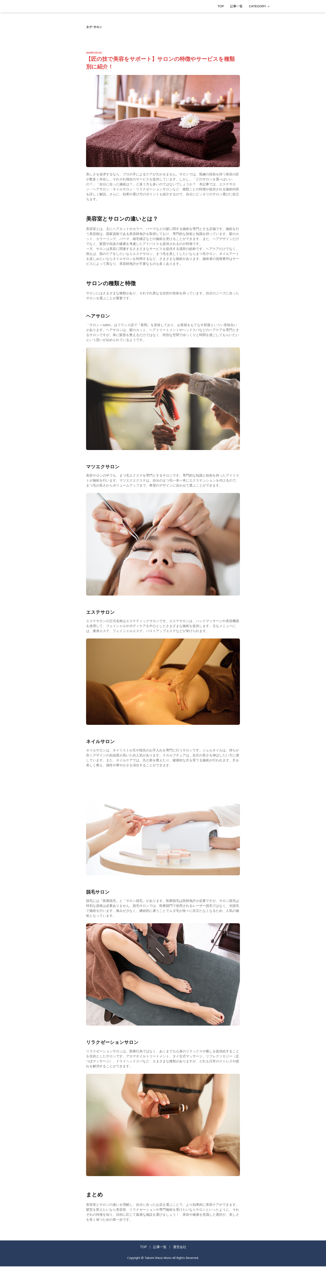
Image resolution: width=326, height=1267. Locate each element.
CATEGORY (259, 6)
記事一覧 (236, 6)
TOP (221, 6)
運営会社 (181, 1247)
